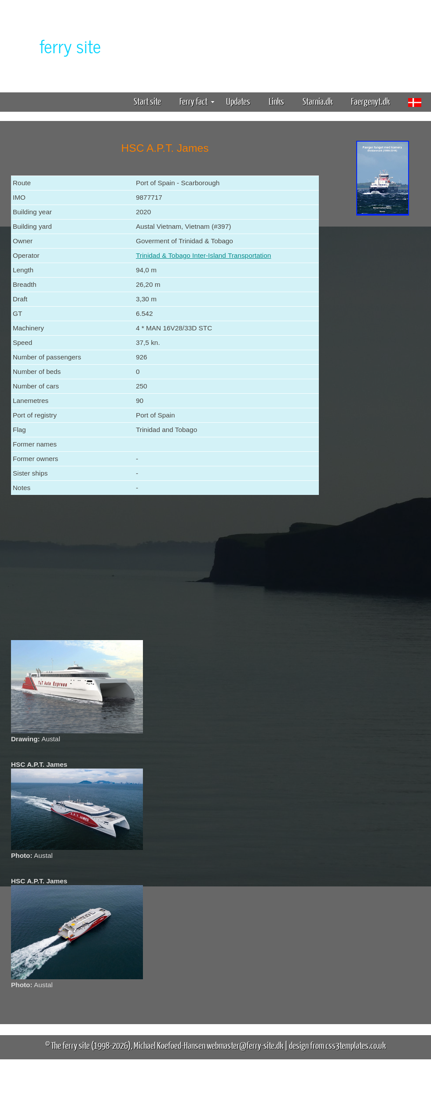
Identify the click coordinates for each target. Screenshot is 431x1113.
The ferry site (70, 1045)
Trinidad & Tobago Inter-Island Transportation (203, 255)
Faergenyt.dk (370, 100)
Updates (238, 100)
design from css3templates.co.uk (337, 1045)
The (55, 45)
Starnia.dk (317, 100)
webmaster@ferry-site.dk (245, 1045)
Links (276, 100)
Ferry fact (196, 100)
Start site (147, 100)
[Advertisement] (382, 355)
